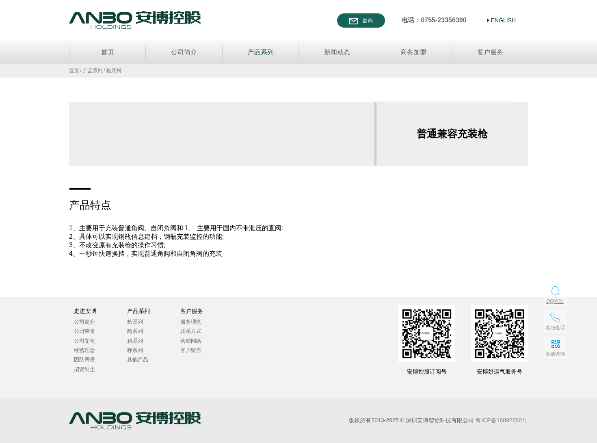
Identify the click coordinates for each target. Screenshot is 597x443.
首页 (107, 52)
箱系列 (135, 341)
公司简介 (184, 52)
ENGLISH (503, 20)
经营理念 (84, 350)
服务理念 (190, 322)
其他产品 (137, 360)
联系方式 (190, 331)
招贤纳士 (84, 369)
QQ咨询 (555, 301)
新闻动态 (337, 52)
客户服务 (490, 52)
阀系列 (135, 331)
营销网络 (190, 341)
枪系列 (135, 322)
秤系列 (135, 350)
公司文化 (84, 341)
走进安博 (85, 311)
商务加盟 (413, 52)
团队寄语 (84, 360)
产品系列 (261, 52)
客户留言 (190, 350)
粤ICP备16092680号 (502, 420)
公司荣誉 (84, 331)
